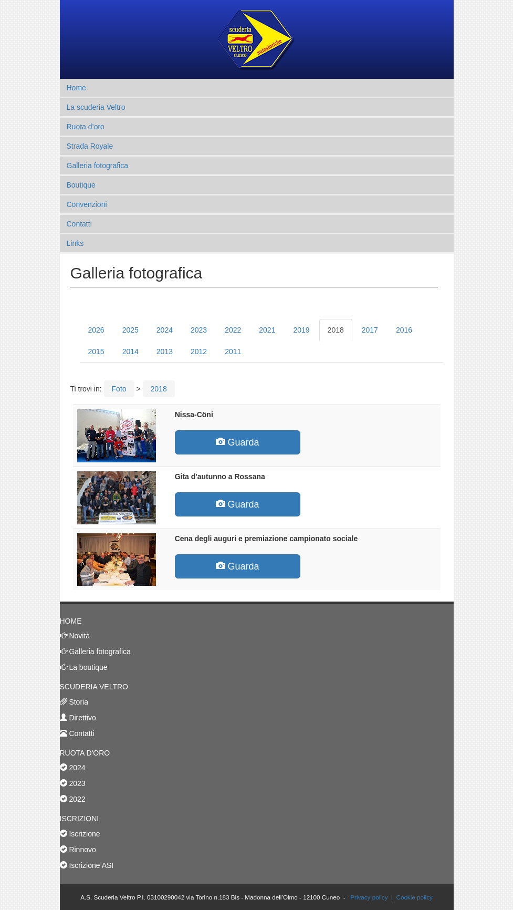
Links (75, 243)
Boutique (81, 185)
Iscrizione (83, 834)
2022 (233, 330)
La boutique (87, 667)
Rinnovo (81, 849)
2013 (164, 351)
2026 (96, 330)
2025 (130, 330)
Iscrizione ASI (90, 865)
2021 (267, 330)
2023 (199, 330)
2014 (130, 351)
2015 (96, 351)
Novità (78, 636)
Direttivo (81, 717)
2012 (199, 351)
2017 (370, 330)
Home (76, 88)
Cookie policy (414, 897)
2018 (336, 330)
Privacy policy (369, 897)
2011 (233, 351)
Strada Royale (90, 146)
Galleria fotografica (98, 165)
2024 (164, 330)
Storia (77, 702)
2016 (404, 330)
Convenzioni (87, 204)
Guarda (237, 442)
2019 (301, 330)
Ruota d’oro (85, 126)
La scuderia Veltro (96, 107)
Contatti (79, 224)
